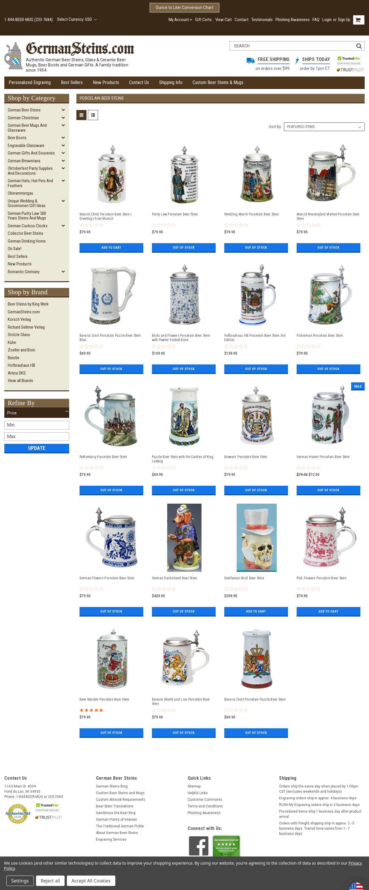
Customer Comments (205, 800)
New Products (106, 82)
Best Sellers (72, 82)
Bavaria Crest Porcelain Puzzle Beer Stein (255, 699)
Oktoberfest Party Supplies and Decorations (30, 171)
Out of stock (184, 247)
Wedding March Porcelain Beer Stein (251, 214)
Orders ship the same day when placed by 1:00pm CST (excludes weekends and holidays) (318, 789)
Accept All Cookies (91, 881)
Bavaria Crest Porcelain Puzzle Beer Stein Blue (110, 338)
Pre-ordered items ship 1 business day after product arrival (320, 814)
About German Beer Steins (117, 833)
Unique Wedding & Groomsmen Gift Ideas (27, 203)
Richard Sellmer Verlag (26, 327)
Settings (20, 881)
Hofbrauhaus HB (21, 365)
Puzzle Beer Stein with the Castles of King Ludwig (183, 459)
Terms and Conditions (205, 806)
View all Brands (20, 380)
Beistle (13, 357)
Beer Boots (17, 137)
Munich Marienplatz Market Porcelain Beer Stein (328, 216)
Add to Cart (111, 247)
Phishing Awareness (293, 19)
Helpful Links (198, 793)
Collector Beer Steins (25, 233)
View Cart (223, 19)
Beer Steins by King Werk (28, 304)
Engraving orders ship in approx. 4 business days (318, 798)
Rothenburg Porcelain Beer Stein (103, 457)
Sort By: (275, 126)
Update (36, 448)
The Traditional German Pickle (120, 826)
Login (327, 19)
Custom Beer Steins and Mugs (120, 793)
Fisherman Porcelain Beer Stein (320, 336)
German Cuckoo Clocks (28, 225)
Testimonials (262, 19)
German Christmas (23, 117)
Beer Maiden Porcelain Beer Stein (104, 699)
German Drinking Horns (27, 241)
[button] (36, 413)
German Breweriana (24, 160)
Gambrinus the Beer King (115, 813)
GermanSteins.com (24, 311)
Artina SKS (17, 373)
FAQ (315, 19)
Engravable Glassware (26, 145)
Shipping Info (170, 82)
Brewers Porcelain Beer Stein (246, 457)
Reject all (50, 881)
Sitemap (194, 786)
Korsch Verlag (19, 319)
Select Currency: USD (77, 19)
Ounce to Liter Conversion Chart (184, 7)
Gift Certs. (203, 19)
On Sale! (14, 248)
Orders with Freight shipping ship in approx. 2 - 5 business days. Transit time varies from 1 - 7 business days (316, 828)
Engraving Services (111, 839)
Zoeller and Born (21, 350)
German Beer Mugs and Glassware (27, 128)
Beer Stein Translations (114, 806)
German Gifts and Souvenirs (31, 153)
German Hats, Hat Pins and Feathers (30, 183)
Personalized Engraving (30, 82)
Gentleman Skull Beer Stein (244, 578)
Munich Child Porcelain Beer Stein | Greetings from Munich (106, 216)
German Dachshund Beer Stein (174, 578)
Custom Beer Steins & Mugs (218, 82)
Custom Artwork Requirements (120, 800)
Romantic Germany (23, 271)
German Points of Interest (116, 820)
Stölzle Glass (19, 334)
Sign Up (344, 19)
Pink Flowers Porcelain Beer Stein (322, 578)
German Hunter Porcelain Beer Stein (323, 457)
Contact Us (139, 82)
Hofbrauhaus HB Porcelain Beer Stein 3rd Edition (255, 338)
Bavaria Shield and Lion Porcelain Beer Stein (181, 701)
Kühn (12, 342)
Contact (241, 19)
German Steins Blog (112, 786)
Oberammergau (20, 193)
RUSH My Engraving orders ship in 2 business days (319, 805)
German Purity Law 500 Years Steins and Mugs (27, 216)
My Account (180, 19)
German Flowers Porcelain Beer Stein (107, 578)
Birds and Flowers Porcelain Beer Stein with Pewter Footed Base (181, 338)
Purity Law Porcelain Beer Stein (175, 214)
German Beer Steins (24, 110)
